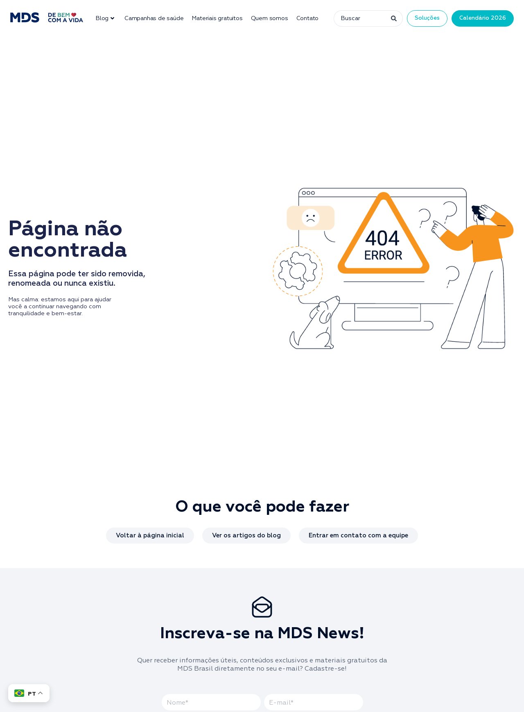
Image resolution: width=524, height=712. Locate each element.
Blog (104, 18)
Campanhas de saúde (153, 18)
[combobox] (358, 18)
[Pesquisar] (393, 18)
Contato (307, 18)
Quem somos (269, 18)
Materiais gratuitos (217, 18)
